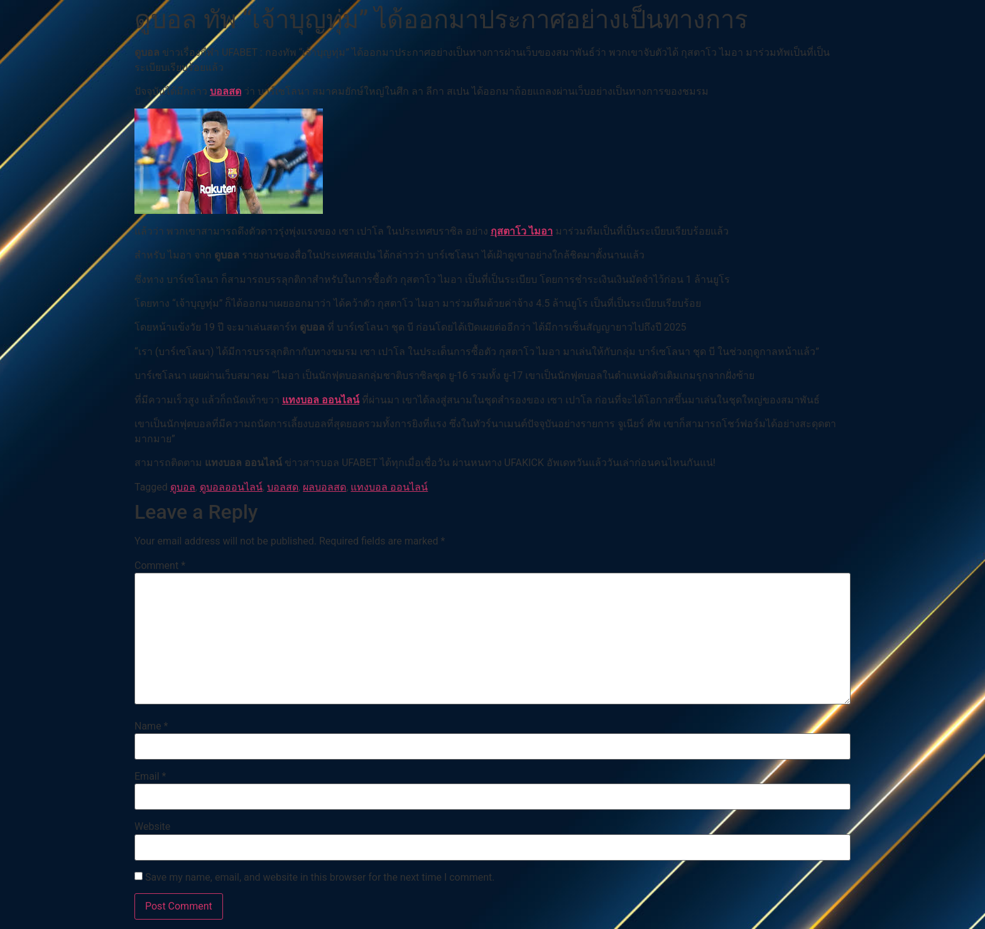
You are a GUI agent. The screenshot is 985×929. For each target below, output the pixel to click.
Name (151, 726)
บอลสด (225, 91)
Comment (159, 566)
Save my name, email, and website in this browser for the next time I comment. (320, 878)
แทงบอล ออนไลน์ (320, 400)
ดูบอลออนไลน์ (231, 487)
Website (152, 827)
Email (150, 777)
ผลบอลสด (324, 487)
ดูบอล (182, 487)
